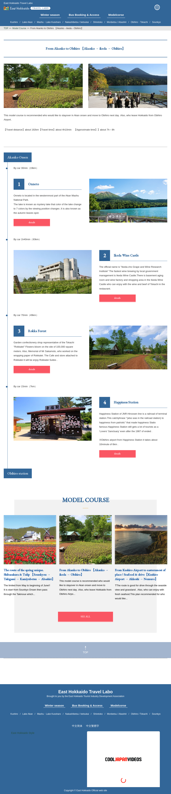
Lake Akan (27, 22)
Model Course (19, 28)
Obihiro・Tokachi (139, 22)
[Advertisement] (85, 673)
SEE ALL (85, 616)
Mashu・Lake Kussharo (49, 22)
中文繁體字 (92, 725)
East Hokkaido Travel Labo (27, 7)
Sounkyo (156, 22)
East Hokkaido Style (22, 732)
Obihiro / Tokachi (139, 714)
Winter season (54, 705)
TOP (85, 650)
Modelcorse (118, 705)
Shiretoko (98, 22)
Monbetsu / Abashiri (116, 22)
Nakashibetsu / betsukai (77, 22)
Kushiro (14, 22)
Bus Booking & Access (87, 705)
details (32, 222)
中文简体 (77, 725)
